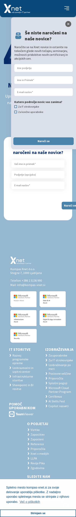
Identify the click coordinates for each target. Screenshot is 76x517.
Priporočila (56, 378)
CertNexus (55, 396)
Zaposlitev (37, 434)
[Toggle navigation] (66, 8)
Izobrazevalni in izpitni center (22, 370)
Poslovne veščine (60, 373)
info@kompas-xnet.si (31, 285)
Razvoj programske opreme (20, 359)
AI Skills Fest (57, 401)
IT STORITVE (20, 349)
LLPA (34, 458)
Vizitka (35, 430)
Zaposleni (37, 439)
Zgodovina (37, 468)
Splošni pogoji (58, 383)
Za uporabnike (58, 355)
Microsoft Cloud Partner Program (60, 390)
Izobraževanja (59, 349)
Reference (37, 444)
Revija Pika (38, 463)
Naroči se (44, 141)
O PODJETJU (37, 423)
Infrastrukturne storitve (22, 378)
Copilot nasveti (59, 406)
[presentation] (43, 125)
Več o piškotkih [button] (30, 501)
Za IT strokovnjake (61, 360)
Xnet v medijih (40, 453)
